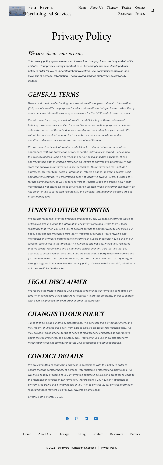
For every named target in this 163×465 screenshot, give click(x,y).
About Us (96, 7)
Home (82, 7)
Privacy (140, 13)
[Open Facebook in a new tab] (67, 418)
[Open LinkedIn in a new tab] (86, 418)
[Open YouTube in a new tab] (95, 418)
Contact (140, 7)
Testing (126, 7)
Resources (124, 13)
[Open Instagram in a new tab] (76, 418)
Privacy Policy (109, 448)
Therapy (112, 7)
